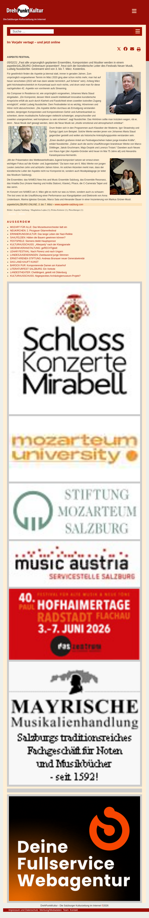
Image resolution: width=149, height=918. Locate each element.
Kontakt (74, 910)
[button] (119, 49)
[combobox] (32, 31)
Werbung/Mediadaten (50, 910)
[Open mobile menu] (137, 31)
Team (65, 910)
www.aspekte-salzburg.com (69, 204)
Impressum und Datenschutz (23, 910)
